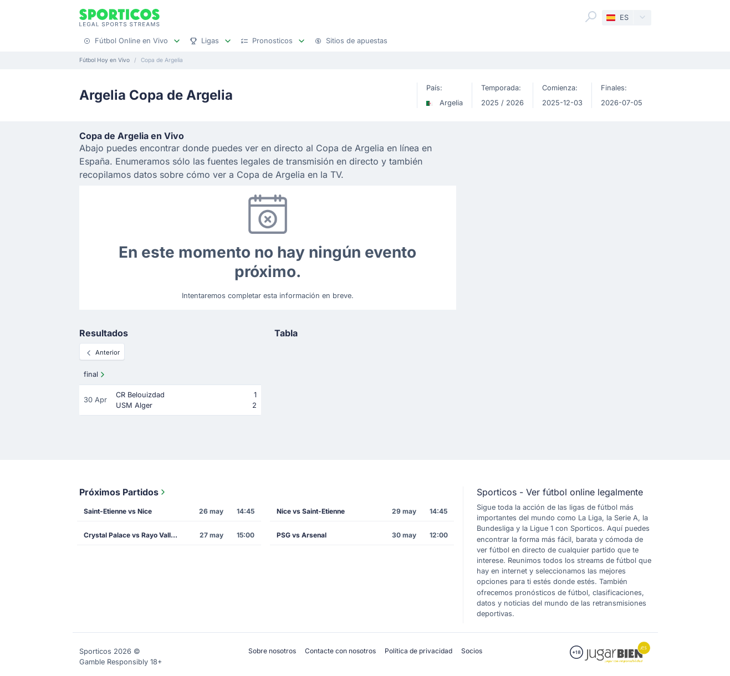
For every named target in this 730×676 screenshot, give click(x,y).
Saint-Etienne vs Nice (118, 511)
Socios (471, 651)
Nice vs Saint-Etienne (311, 511)
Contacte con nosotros (340, 651)
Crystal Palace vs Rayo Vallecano (134, 535)
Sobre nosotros (272, 651)
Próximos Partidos (123, 492)
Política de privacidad (418, 651)
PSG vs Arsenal (301, 535)
